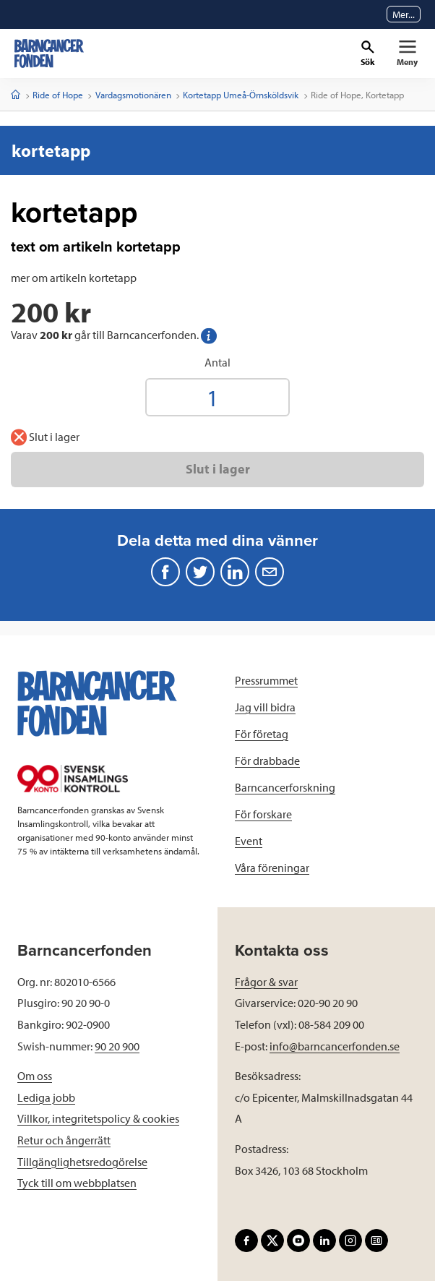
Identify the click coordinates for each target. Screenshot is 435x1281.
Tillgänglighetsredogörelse (82, 1161)
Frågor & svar (266, 981)
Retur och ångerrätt (64, 1140)
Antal (217, 362)
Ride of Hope (58, 94)
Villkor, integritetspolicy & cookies (98, 1118)
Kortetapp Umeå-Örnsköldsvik (240, 94)
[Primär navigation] (407, 53)
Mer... (403, 14)
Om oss (34, 1075)
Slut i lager (218, 468)
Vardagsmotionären (133, 94)
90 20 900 (117, 1046)
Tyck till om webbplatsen (77, 1182)
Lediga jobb (46, 1097)
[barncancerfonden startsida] (49, 53)
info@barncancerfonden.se (335, 1046)
